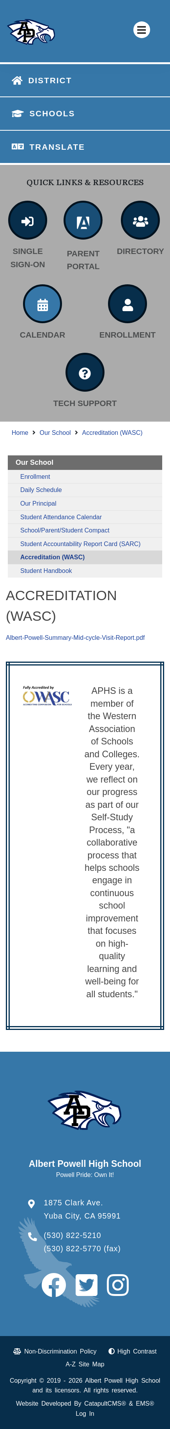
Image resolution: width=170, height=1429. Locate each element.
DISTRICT (50, 80)
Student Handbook (46, 570)
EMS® (145, 1403)
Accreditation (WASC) (112, 432)
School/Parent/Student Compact (65, 530)
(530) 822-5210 (72, 1235)
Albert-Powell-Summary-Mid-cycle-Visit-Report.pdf (75, 637)
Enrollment (35, 476)
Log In (85, 1413)
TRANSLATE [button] (57, 146)
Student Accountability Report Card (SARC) (80, 544)
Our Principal (38, 503)
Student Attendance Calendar (61, 517)
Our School (55, 432)
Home (20, 432)
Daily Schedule (41, 490)
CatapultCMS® (105, 1403)
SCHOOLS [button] (52, 113)
